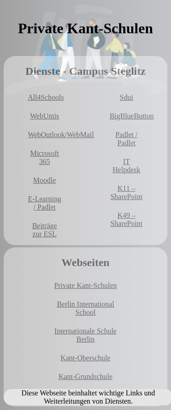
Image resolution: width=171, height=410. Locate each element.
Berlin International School (85, 308)
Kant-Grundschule (85, 376)
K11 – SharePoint (126, 192)
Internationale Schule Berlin (85, 335)
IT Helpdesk (126, 166)
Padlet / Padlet (126, 139)
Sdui (126, 97)
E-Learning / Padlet (44, 203)
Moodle (44, 180)
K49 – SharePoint (126, 219)
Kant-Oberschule (85, 358)
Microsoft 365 (44, 157)
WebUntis (44, 116)
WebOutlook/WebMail (46, 134)
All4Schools (46, 97)
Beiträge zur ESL (44, 230)
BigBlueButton (128, 116)
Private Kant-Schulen (85, 285)
